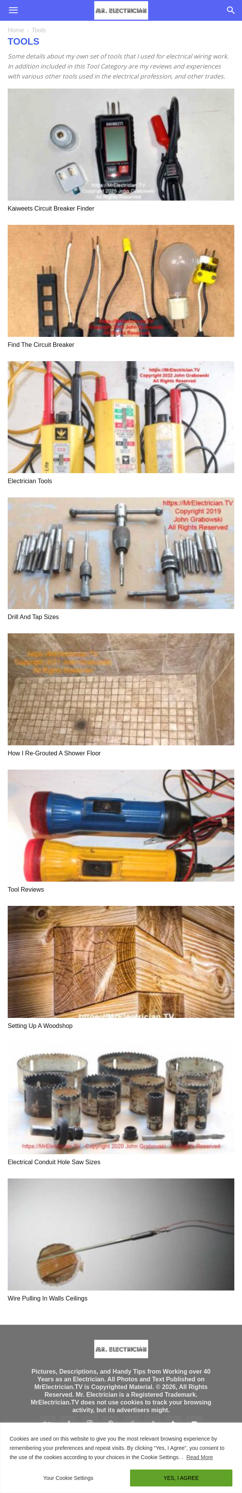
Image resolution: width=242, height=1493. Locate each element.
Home (16, 30)
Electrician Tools (30, 481)
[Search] (231, 10)
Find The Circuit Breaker (41, 344)
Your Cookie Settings (68, 1478)
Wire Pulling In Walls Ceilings (47, 1298)
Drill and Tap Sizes (33, 617)
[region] (121, 1458)
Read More (199, 1457)
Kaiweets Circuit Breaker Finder (51, 208)
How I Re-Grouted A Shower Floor (54, 753)
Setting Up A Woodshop (40, 1026)
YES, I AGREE (181, 1478)
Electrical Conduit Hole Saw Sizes (54, 1162)
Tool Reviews (26, 889)
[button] (13, 10)
